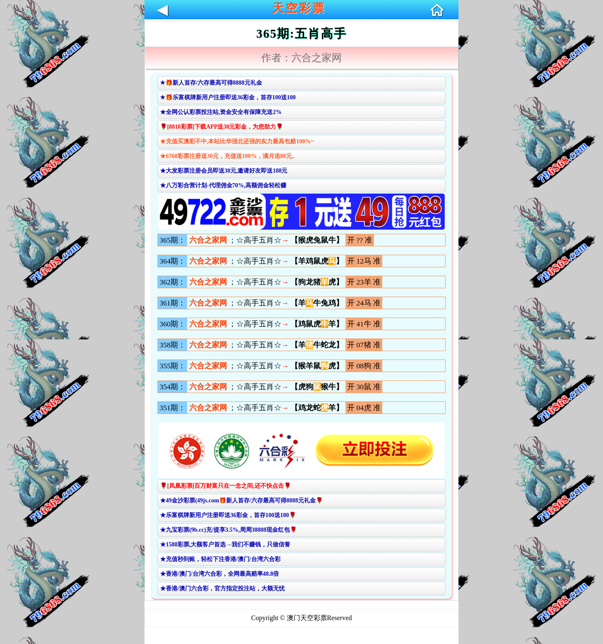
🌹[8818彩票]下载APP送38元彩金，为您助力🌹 (221, 127)
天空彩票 (299, 8)
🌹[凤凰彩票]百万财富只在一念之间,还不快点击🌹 (225, 486)
